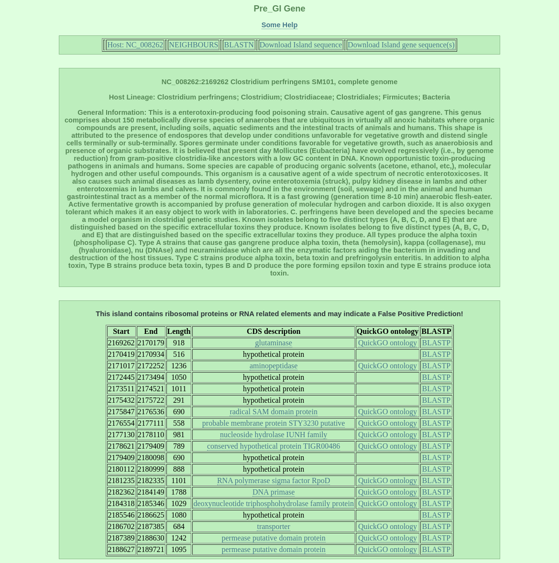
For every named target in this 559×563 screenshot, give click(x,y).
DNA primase (273, 492)
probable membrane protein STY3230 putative (273, 423)
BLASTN (238, 45)
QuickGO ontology (387, 343)
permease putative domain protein (274, 538)
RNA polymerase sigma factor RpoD (273, 480)
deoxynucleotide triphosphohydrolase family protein (273, 503)
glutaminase (273, 343)
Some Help (280, 25)
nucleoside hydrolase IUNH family (273, 435)
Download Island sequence (301, 45)
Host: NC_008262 (135, 45)
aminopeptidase (273, 366)
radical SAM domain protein (274, 412)
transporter (273, 526)
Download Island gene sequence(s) (401, 45)
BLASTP (436, 343)
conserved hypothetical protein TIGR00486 (273, 446)
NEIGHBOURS (193, 45)
